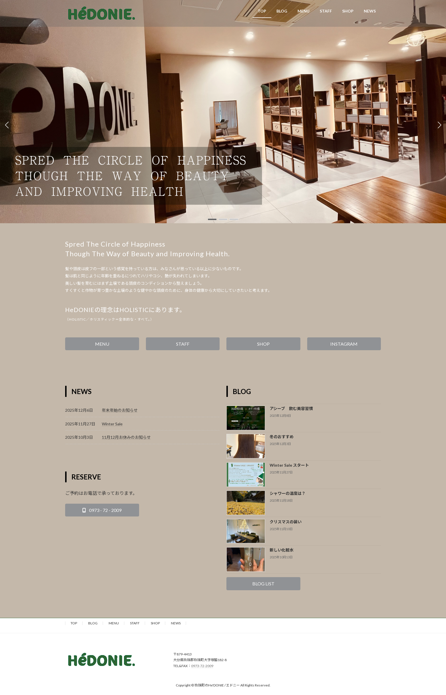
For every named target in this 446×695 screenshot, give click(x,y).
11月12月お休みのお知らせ (126, 437)
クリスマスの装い (286, 521)
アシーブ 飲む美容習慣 (291, 408)
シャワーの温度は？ (287, 493)
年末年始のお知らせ (120, 410)
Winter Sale (112, 423)
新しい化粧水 (282, 550)
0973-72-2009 (202, 665)
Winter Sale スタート (289, 465)
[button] (212, 219)
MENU (114, 623)
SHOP (155, 623)
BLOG (93, 623)
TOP (74, 623)
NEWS (176, 623)
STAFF (135, 623)
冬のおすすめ (282, 436)
